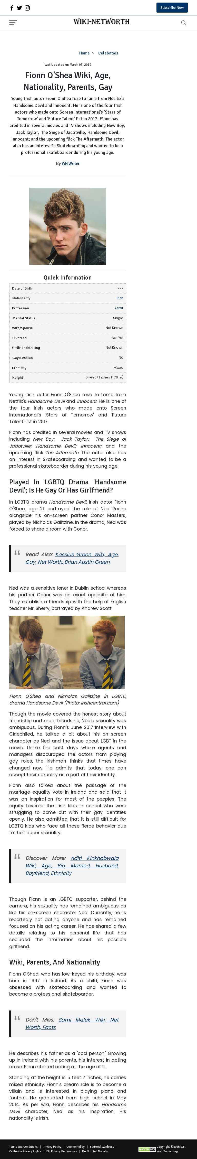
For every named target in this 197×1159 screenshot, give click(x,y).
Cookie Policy (75, 1147)
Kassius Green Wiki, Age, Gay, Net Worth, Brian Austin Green (72, 558)
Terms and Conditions (23, 1147)
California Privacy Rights (25, 1151)
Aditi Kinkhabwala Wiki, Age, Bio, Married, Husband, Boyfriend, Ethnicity (72, 866)
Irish (120, 298)
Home (84, 53)
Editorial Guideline (102, 1147)
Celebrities (108, 53)
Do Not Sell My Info (95, 1151)
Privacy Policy (52, 1147)
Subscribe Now (172, 7)
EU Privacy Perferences (61, 1151)
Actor (118, 308)
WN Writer (71, 163)
